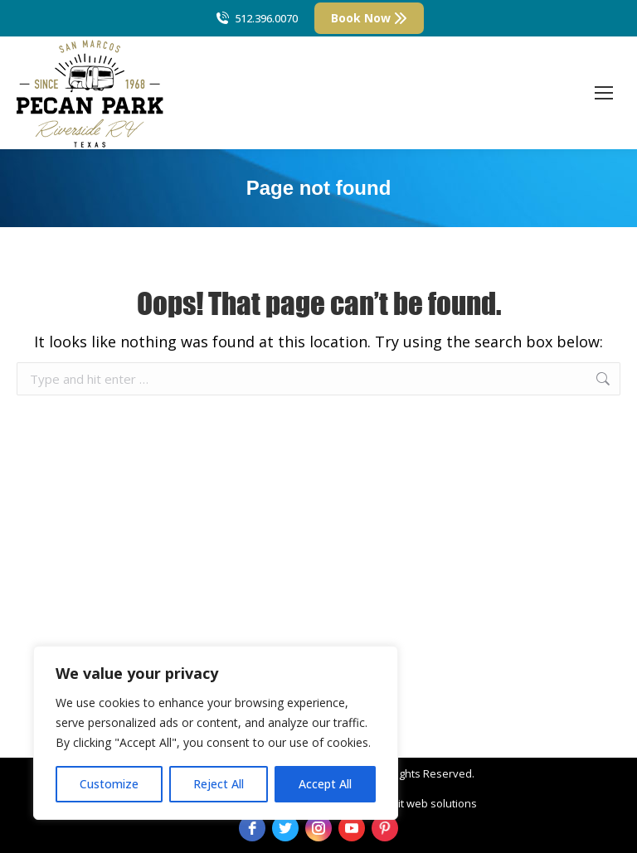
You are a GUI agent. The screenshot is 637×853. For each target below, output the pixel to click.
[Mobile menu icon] (603, 92)
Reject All (218, 784)
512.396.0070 (256, 19)
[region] (215, 733)
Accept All (325, 784)
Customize (109, 784)
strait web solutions (427, 803)
